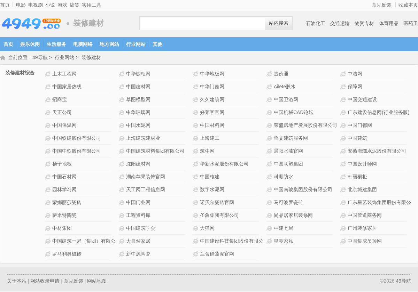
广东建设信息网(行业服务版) (378, 113)
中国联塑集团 (288, 164)
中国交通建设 (362, 100)
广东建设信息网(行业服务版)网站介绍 (344, 113)
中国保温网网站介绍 (48, 126)
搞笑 (74, 5)
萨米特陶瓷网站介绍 (48, 216)
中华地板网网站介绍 (196, 74)
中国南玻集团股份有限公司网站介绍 (270, 190)
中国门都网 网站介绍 (344, 126)
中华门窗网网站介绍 (196, 87)
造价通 (281, 74)
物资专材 (364, 23)
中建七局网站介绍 (270, 229)
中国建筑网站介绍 (344, 139)
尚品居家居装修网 (293, 216)
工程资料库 (138, 216)
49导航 (31, 23)
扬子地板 (62, 164)
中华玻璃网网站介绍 (122, 113)
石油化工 (315, 23)
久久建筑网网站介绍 (196, 100)
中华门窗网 (212, 87)
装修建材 (91, 58)
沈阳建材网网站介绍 (122, 164)
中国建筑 (357, 138)
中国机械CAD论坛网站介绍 (270, 113)
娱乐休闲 (30, 44)
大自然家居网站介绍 (122, 241)
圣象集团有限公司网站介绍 (196, 216)
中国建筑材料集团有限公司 (155, 151)
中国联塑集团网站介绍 (270, 164)
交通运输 (340, 23)
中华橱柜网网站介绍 (122, 74)
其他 (157, 44)
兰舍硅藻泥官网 (217, 254)
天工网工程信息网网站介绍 (122, 190)
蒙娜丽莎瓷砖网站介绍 (48, 203)
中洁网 (355, 74)
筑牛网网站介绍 (196, 151)
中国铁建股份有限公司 (76, 138)
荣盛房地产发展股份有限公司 (305, 126)
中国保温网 (64, 126)
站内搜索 (278, 23)
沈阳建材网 (138, 164)
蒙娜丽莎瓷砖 (67, 203)
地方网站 (109, 44)
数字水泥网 (212, 190)
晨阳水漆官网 (288, 151)
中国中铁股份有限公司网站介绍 (48, 151)
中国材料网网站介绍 (196, 126)
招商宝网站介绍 (48, 100)
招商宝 (59, 100)
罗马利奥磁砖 (67, 254)
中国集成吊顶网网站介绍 (344, 241)
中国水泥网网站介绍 (122, 126)
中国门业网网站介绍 (122, 203)
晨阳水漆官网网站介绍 (270, 151)
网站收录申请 (45, 281)
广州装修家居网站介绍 (344, 229)
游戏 (62, 5)
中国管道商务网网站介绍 (344, 216)
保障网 (355, 87)
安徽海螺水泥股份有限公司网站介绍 (344, 151)
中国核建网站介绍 (196, 177)
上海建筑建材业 (143, 138)
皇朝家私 (283, 241)
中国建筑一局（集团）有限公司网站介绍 (48, 241)
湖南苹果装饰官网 (145, 177)
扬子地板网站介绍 (48, 164)
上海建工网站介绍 (196, 139)
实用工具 (91, 5)
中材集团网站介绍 (48, 229)
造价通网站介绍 (270, 74)
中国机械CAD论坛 (294, 113)
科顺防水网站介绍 (270, 177)
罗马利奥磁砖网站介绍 (48, 254)
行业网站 (136, 44)
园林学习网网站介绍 (48, 190)
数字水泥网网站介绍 (196, 190)
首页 (5, 5)
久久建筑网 (212, 100)
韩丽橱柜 (357, 177)
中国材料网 (212, 126)
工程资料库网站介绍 (122, 216)
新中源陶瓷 (138, 254)
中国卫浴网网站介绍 (270, 100)
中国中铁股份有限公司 (76, 151)
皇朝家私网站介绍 (270, 241)
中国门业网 (138, 203)
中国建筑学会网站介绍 (122, 229)
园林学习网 (64, 190)
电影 (21, 5)
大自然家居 (138, 241)
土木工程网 (64, 74)
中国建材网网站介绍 (122, 87)
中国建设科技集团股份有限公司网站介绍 (196, 241)
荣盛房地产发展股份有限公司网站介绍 (270, 126)
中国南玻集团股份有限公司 (303, 190)
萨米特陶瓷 (64, 216)
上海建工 (209, 138)
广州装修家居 (362, 229)
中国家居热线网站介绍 (48, 87)
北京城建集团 (362, 190)
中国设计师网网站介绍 (344, 164)
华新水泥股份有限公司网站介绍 (196, 164)
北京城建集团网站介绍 (344, 190)
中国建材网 (138, 87)
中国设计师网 (362, 164)
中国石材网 (64, 177)
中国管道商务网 (365, 216)
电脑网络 (83, 44)
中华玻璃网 (138, 113)
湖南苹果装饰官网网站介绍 (122, 177)
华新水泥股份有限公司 (224, 164)
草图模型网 (138, 100)
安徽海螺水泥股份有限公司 (377, 151)
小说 (50, 5)
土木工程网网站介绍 (48, 74)
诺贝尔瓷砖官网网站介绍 (196, 203)
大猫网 (207, 229)
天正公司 (62, 113)
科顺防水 (283, 177)
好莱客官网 (212, 113)
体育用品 (388, 23)
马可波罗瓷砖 (288, 203)
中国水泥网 (138, 126)
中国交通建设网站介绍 (344, 100)
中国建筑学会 (140, 229)
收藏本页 (408, 5)
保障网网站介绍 (344, 87)
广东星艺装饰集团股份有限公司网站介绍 (344, 203)
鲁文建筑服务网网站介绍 (270, 139)
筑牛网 (207, 151)
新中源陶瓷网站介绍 (122, 254)
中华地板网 (212, 74)
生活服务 (56, 44)
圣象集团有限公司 (219, 216)
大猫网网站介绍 (196, 229)
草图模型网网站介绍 (122, 100)
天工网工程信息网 (145, 190)
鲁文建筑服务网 (291, 138)
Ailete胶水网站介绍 (270, 87)
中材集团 (62, 229)
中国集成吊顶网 (365, 241)
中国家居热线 (67, 87)
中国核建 (209, 177)
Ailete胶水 (285, 87)
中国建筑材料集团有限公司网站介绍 (122, 151)
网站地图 (97, 281)
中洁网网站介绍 (344, 74)
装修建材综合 (19, 73)
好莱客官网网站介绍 (196, 113)
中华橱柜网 (138, 74)
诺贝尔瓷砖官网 (217, 203)
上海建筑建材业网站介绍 (122, 139)
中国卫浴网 (286, 100)
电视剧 (35, 5)
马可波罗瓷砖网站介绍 (270, 203)
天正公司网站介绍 (48, 113)
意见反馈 (381, 5)
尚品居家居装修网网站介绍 (270, 216)
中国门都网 (360, 126)
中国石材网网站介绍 (48, 177)
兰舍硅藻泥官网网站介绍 (196, 254)
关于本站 (16, 281)
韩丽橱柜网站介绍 (344, 177)
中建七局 (283, 229)
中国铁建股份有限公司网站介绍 (48, 139)
